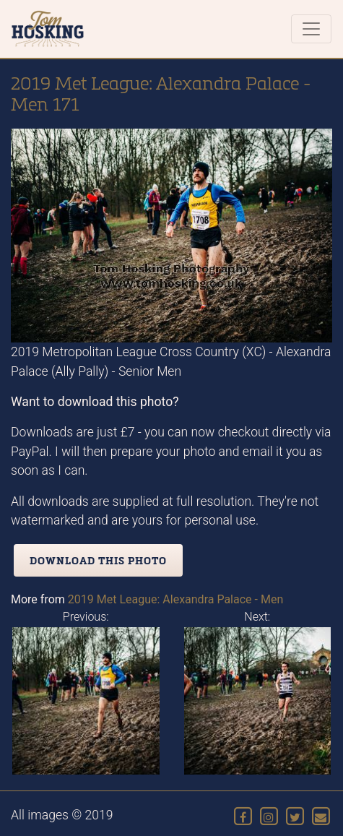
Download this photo (98, 560)
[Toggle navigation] (311, 28)
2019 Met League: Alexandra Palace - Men (175, 599)
